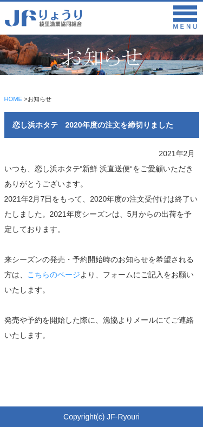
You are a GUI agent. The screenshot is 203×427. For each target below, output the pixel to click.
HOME (13, 99)
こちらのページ (53, 274)
